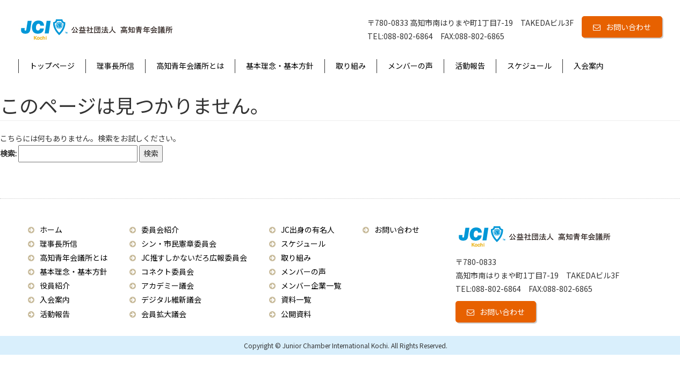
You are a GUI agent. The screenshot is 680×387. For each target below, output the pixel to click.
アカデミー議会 (167, 285)
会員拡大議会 (163, 314)
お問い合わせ (628, 27)
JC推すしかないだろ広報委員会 (194, 257)
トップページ (52, 65)
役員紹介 (55, 285)
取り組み (351, 65)
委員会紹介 (160, 229)
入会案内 (589, 65)
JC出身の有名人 (308, 229)
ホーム (51, 229)
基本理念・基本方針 (280, 65)
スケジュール (529, 65)
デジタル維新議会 (171, 299)
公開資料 (296, 314)
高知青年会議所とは (190, 65)
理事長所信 (115, 65)
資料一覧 (296, 299)
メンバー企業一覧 (311, 285)
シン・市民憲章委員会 (178, 243)
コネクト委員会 (167, 271)
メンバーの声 (410, 65)
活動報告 (470, 65)
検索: (8, 153)
